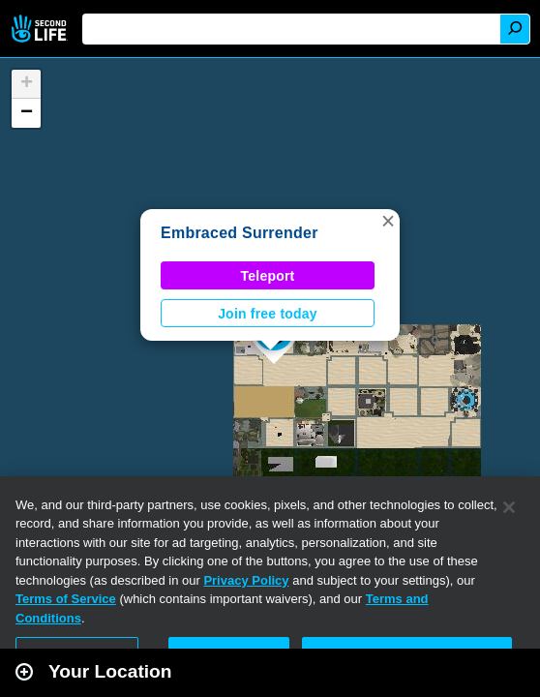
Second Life (41, 29)
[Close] (509, 507)
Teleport (268, 276)
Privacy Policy (245, 580)
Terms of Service (65, 598)
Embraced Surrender (239, 233)
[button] (388, 220)
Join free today (267, 313)
